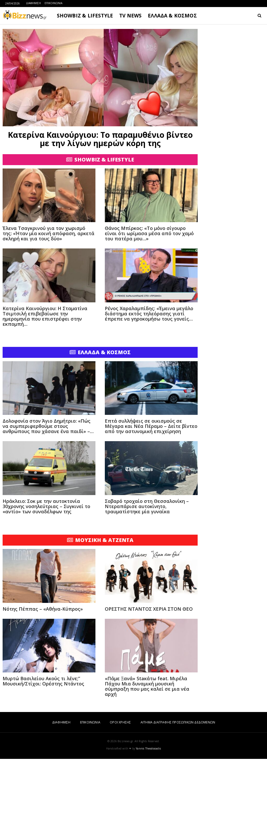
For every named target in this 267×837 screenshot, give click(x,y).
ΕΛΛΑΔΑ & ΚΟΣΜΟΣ (172, 15)
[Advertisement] (100, 190)
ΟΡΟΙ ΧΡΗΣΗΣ (120, 800)
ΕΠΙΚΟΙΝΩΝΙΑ (53, 3)
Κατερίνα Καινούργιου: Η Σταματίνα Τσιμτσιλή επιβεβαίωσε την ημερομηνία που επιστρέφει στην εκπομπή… (45, 394)
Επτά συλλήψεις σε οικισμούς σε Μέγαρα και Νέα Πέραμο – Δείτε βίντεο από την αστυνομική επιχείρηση (151, 504)
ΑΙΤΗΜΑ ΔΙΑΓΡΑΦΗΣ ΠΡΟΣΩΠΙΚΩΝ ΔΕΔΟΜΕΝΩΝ (178, 800)
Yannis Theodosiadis (148, 826)
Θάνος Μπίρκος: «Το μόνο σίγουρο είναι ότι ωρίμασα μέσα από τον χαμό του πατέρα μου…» (149, 311)
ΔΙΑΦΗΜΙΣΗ (33, 3)
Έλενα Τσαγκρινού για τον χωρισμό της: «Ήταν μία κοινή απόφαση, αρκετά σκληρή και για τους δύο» (48, 311)
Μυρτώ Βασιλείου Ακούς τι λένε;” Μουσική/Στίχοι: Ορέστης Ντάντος (43, 759)
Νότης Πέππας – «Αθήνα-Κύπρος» (43, 687)
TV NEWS (130, 15)
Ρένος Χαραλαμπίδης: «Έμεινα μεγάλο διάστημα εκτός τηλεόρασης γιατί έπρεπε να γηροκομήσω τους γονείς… (149, 391)
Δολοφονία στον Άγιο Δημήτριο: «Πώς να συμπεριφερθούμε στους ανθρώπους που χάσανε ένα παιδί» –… (48, 504)
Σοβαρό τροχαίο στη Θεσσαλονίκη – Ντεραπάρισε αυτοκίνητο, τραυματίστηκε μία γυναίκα (147, 584)
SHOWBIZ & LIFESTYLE (85, 15)
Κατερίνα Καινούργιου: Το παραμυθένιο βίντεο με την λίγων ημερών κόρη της (100, 138)
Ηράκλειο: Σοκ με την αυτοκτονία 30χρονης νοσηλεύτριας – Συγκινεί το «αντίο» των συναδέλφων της (46, 584)
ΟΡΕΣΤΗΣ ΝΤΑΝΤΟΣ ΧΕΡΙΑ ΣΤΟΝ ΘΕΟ (149, 687)
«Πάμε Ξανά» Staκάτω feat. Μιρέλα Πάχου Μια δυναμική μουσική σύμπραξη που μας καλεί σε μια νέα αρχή (147, 764)
